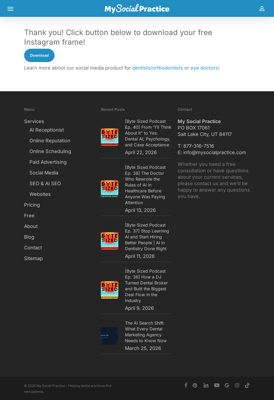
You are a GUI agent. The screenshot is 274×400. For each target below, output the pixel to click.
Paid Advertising (48, 162)
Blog (29, 237)
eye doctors (204, 68)
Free (29, 215)
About (31, 226)
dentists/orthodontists (157, 68)
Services (34, 121)
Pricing (32, 205)
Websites (40, 194)
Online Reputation (49, 140)
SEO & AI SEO (45, 183)
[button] (10, 8)
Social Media (43, 173)
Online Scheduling (50, 151)
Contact (33, 247)
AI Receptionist (46, 130)
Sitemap (33, 258)
